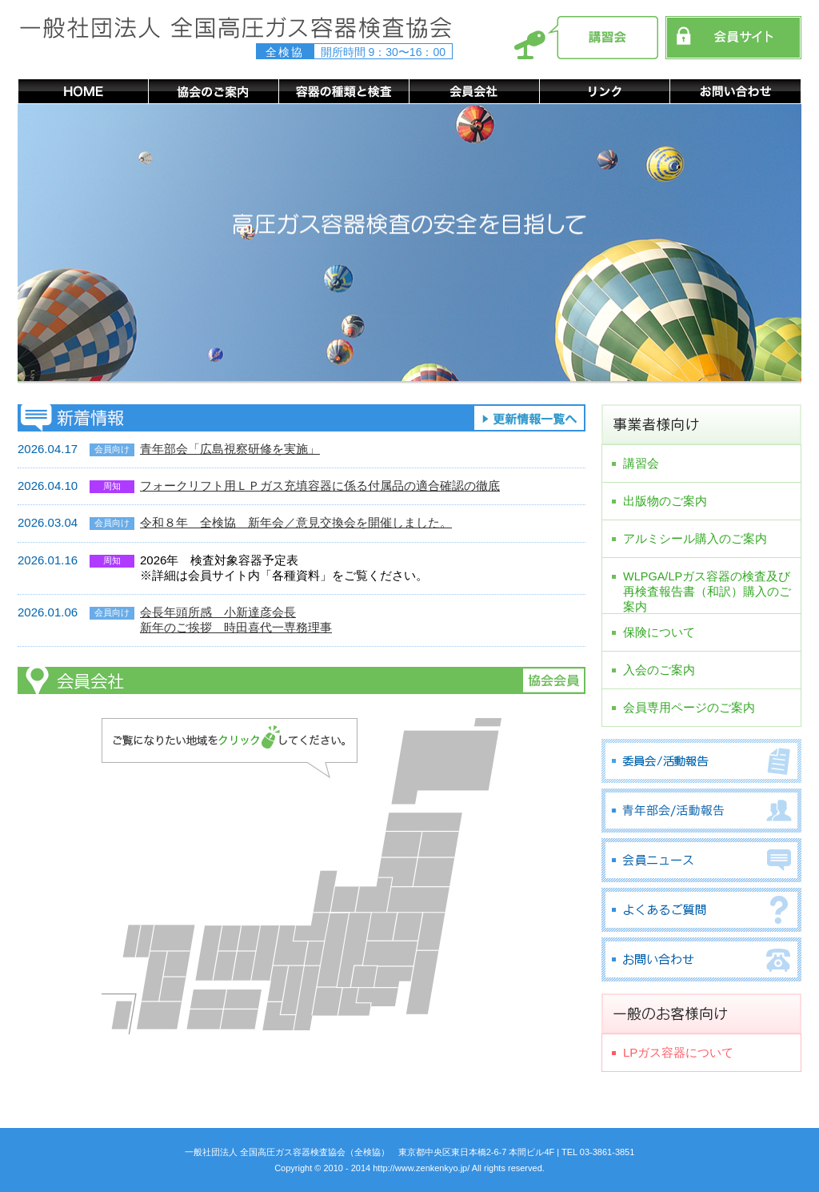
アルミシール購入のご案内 (695, 538)
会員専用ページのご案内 (689, 707)
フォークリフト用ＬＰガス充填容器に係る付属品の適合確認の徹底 (320, 485)
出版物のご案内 (665, 501)
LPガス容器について (678, 1052)
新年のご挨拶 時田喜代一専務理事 (236, 627)
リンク (604, 91)
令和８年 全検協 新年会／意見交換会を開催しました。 (296, 522)
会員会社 (474, 91)
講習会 (641, 463)
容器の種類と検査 (343, 91)
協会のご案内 (213, 91)
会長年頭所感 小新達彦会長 (218, 612)
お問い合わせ (735, 91)
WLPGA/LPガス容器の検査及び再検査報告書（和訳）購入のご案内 (707, 582)
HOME (83, 91)
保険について (659, 632)
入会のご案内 (659, 669)
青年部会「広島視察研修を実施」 (230, 449)
